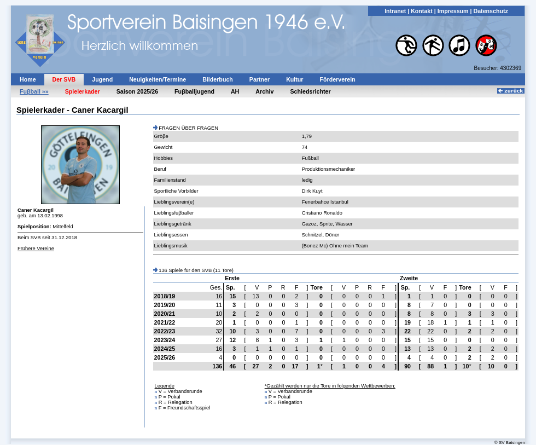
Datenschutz (490, 11)
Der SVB (64, 79)
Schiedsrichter (310, 91)
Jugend (102, 79)
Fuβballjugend (194, 91)
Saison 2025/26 (137, 91)
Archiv (264, 91)
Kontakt (422, 11)
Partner (259, 79)
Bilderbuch (217, 79)
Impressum (453, 11)
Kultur (294, 79)
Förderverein (338, 79)
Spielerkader (82, 91)
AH (235, 91)
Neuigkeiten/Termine (157, 79)
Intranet (395, 11)
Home (28, 79)
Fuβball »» (34, 91)
